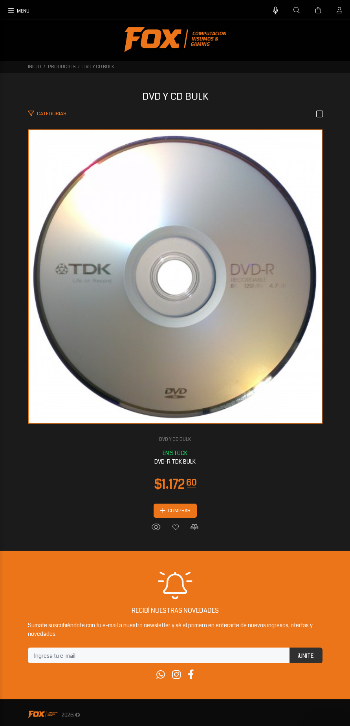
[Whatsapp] (161, 675)
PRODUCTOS (62, 67)
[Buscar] (297, 10)
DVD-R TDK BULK (175, 462)
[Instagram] (176, 675)
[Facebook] (191, 675)
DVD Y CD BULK (98, 67)
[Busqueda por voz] (275, 11)
